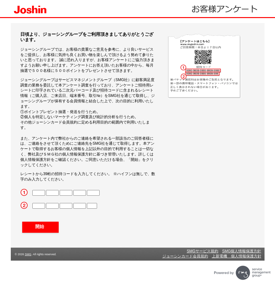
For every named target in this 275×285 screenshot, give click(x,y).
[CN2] (52, 193)
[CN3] (66, 193)
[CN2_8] (79, 206)
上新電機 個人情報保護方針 (236, 256)
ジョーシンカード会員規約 (185, 256)
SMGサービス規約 (202, 251)
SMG (28, 254)
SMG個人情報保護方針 (241, 251)
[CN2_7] (66, 206)
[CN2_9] (92, 206)
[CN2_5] (38, 206)
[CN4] (79, 193)
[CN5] (93, 193)
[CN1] (38, 193)
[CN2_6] (52, 206)
